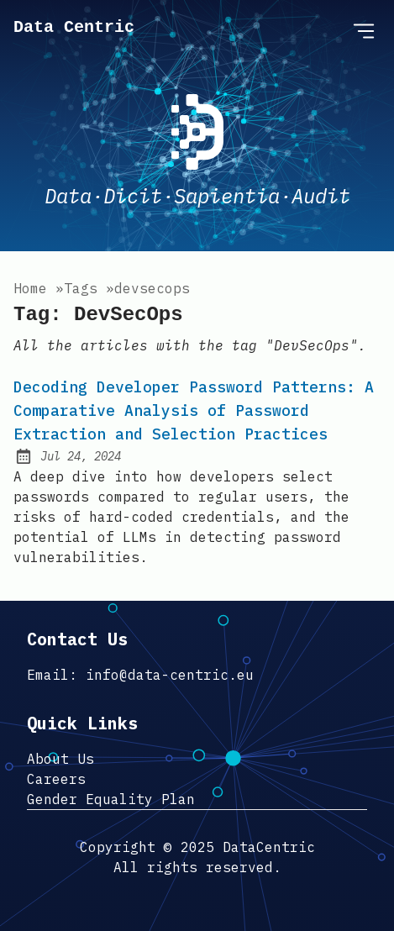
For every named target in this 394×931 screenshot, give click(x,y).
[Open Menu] (364, 30)
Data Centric (73, 27)
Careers (56, 779)
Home (30, 288)
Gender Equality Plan (111, 799)
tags (80, 288)
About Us (60, 758)
